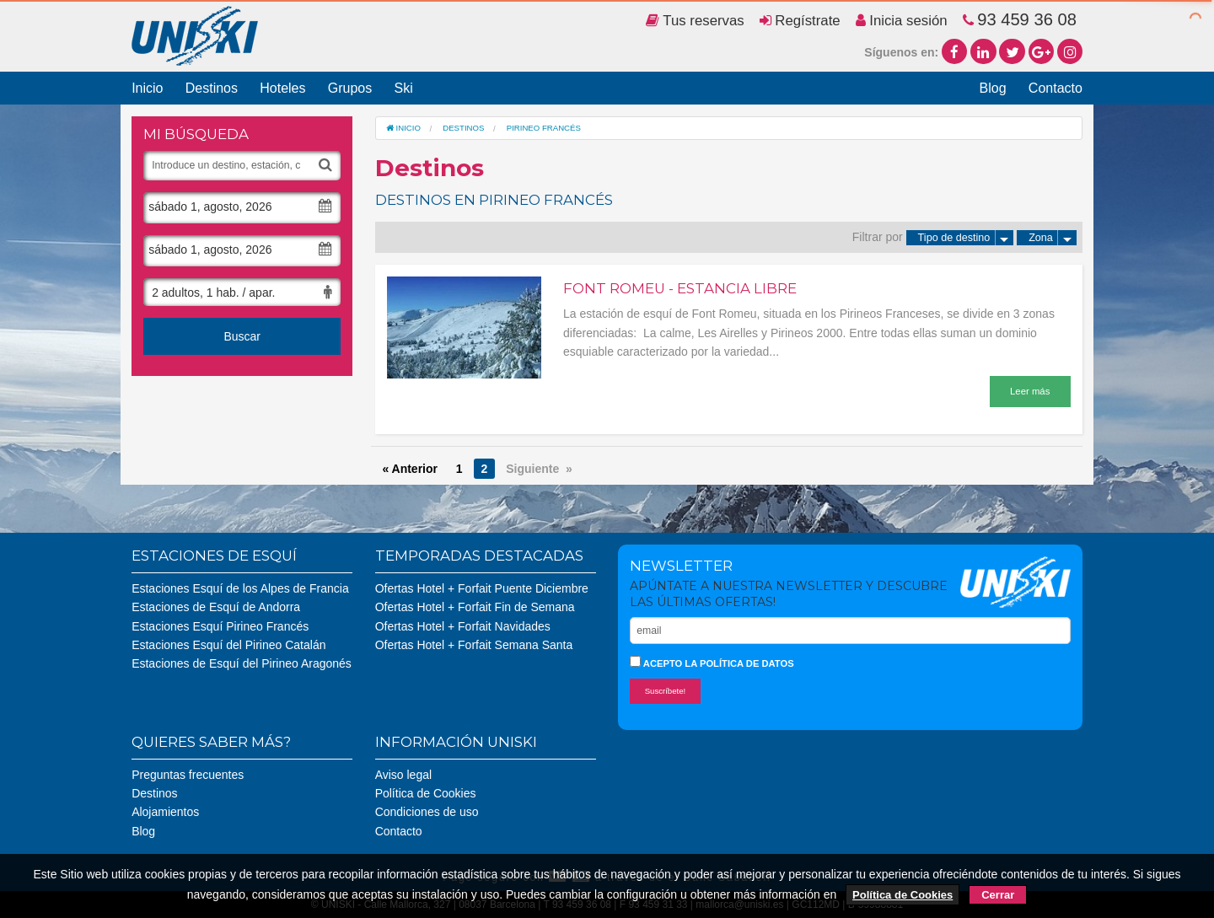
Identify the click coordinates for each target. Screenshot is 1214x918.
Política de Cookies (425, 793)
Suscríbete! (665, 690)
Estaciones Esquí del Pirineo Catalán (228, 645)
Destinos (211, 88)
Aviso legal (403, 774)
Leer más (1030, 391)
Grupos (350, 88)
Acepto (712, 662)
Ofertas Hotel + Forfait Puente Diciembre (481, 588)
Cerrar (997, 894)
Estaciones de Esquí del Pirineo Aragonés (242, 663)
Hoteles (282, 88)
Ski (403, 88)
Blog (993, 88)
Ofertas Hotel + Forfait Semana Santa (474, 645)
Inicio (147, 88)
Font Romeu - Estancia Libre (680, 288)
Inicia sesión (902, 21)
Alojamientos (165, 812)
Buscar (242, 336)
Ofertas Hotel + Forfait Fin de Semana (475, 607)
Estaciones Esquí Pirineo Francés (220, 626)
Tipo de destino (966, 237)
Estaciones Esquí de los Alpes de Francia (240, 588)
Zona (1053, 237)
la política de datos (739, 663)
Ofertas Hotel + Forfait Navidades (463, 626)
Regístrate (800, 21)
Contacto (1055, 88)
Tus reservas (695, 21)
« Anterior (410, 468)
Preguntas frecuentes (188, 774)
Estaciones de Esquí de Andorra (216, 607)
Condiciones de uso (427, 812)
